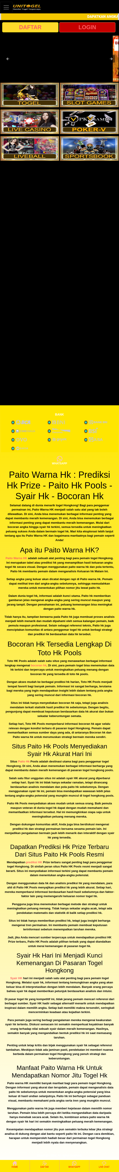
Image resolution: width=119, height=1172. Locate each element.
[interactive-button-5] (29, 148)
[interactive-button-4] (89, 121)
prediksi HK (34, 862)
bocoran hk (38, 665)
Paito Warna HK (16, 558)
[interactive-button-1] (29, 95)
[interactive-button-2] (89, 95)
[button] (8, 59)
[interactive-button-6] (89, 148)
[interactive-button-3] (29, 121)
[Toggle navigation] (6, 7)
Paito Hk (24, 761)
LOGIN (87, 27)
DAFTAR (30, 27)
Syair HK (16, 978)
